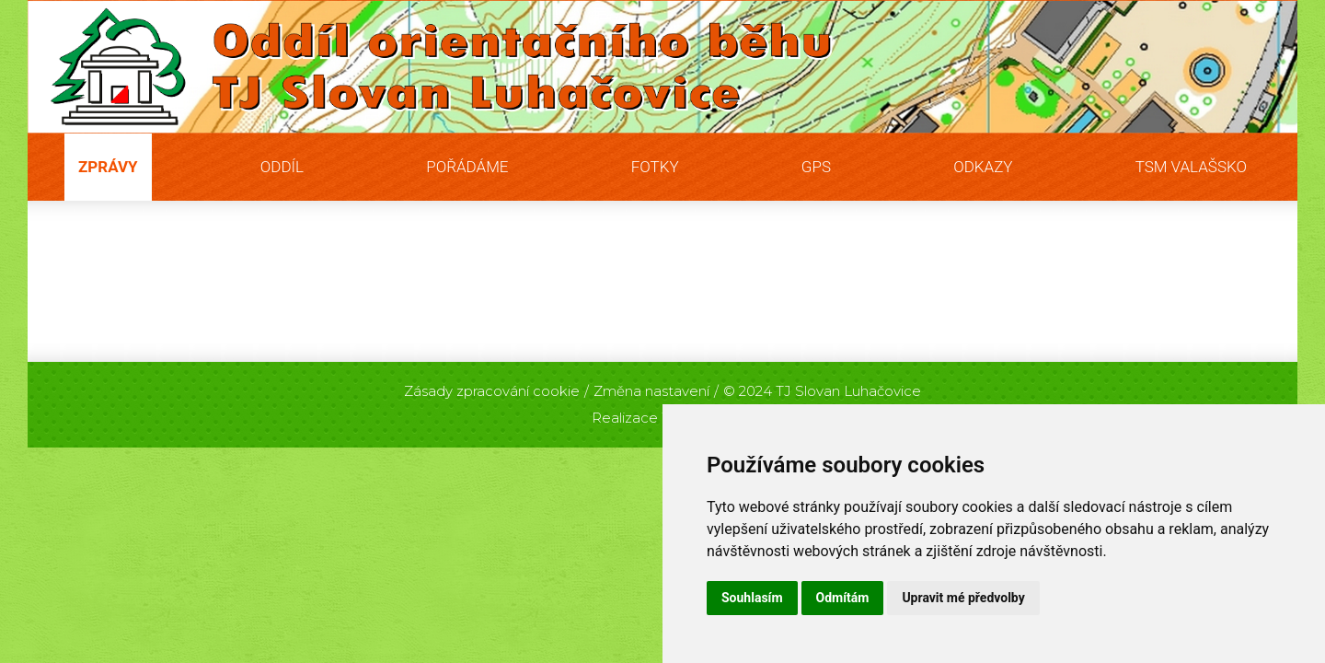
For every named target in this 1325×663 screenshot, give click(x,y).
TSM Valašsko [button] (1191, 166)
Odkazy (982, 166)
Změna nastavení (651, 391)
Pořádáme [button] (467, 166)
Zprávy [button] (108, 166)
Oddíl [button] (282, 166)
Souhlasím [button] (752, 597)
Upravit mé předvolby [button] (963, 597)
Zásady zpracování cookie (492, 391)
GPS (816, 166)
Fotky (655, 166)
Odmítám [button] (843, 597)
